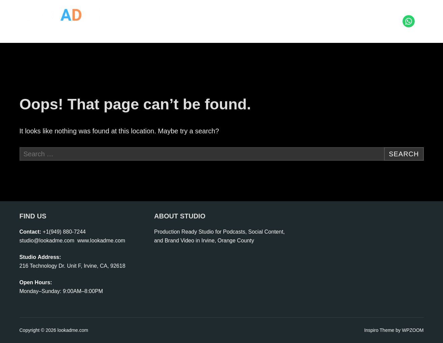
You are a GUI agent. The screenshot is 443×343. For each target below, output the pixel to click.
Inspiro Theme (379, 330)
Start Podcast (252, 15)
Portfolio (383, 15)
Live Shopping (298, 15)
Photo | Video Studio (199, 15)
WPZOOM (413, 330)
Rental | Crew (344, 15)
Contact (390, 27)
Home (155, 15)
